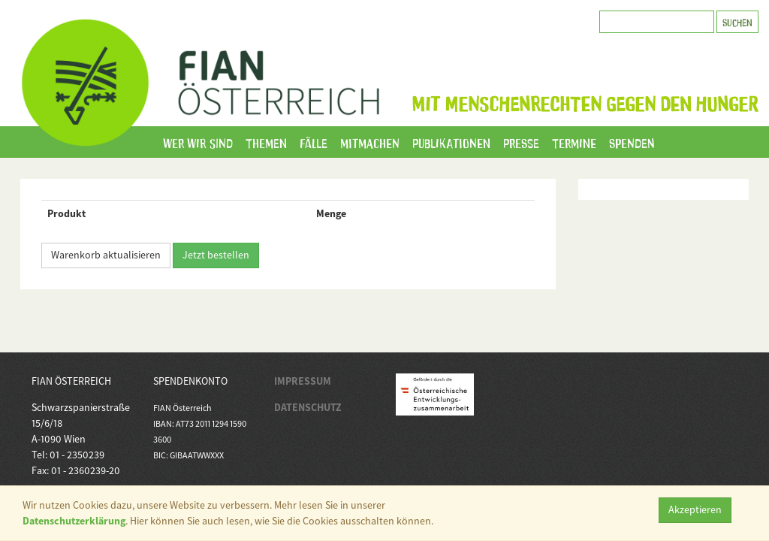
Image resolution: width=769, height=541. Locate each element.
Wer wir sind (198, 142)
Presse (521, 142)
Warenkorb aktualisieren (106, 254)
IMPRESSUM (302, 381)
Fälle (313, 142)
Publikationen (451, 142)
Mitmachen (370, 142)
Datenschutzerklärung (74, 520)
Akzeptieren (695, 509)
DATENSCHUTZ (308, 407)
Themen (266, 142)
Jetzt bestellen (215, 254)
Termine (574, 142)
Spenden (632, 142)
